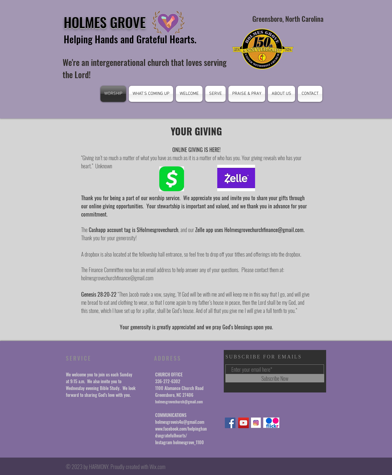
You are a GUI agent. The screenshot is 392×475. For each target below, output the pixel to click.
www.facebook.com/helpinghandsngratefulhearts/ (181, 432)
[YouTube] (243, 423)
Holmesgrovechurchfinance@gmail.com (264, 230)
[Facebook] (230, 423)
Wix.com (157, 466)
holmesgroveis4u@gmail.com (179, 422)
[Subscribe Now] (274, 378)
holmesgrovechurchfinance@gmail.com (117, 278)
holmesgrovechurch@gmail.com (179, 401)
